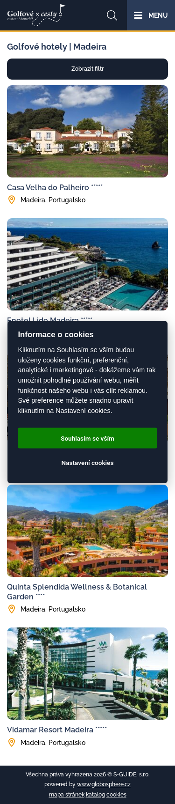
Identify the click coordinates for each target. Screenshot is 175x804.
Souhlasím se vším (87, 438)
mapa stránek (66, 794)
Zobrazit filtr (87, 69)
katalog (95, 794)
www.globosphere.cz (104, 784)
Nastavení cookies (88, 462)
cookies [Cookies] (116, 794)
